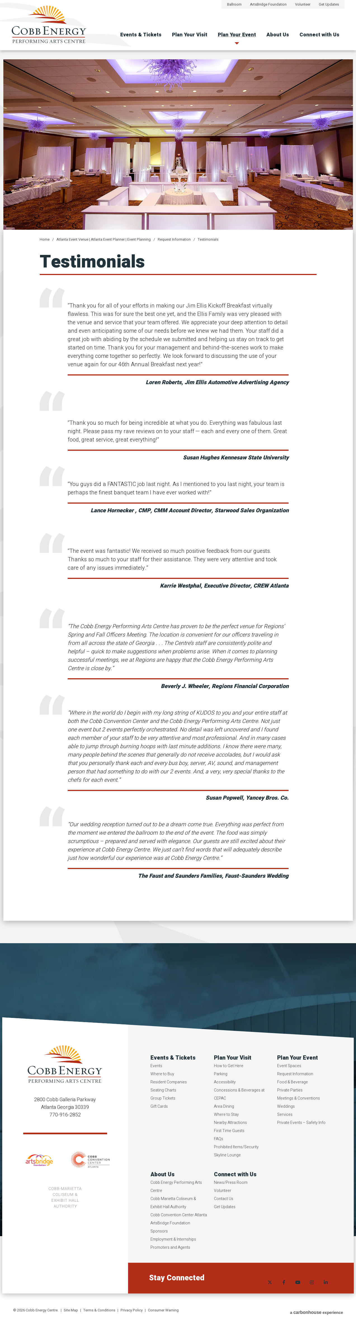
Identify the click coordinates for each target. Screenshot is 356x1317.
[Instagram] (311, 1290)
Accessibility (225, 1095)
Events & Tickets (140, 35)
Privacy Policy (132, 1310)
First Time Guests (229, 1143)
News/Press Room (230, 1195)
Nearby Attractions (230, 1135)
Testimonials (208, 239)
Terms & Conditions (99, 1310)
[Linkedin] (325, 1290)
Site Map (71, 1310)
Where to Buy (163, 1087)
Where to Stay (226, 1127)
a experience (316, 1310)
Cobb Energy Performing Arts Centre (176, 1199)
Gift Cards (159, 1119)
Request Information (174, 239)
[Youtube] (297, 1290)
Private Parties (290, 1103)
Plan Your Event (237, 35)
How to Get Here (228, 1078)
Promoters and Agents (171, 1260)
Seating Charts (164, 1103)
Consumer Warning (163, 1310)
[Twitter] (269, 1290)
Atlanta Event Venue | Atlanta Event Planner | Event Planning (103, 239)
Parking (220, 1087)
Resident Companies (169, 1095)
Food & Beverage (292, 1095)
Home (44, 239)
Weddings (286, 1119)
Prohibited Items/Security (236, 1160)
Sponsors (159, 1244)
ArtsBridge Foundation (268, 4)
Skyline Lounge (227, 1168)
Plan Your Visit (189, 35)
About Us (278, 35)
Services (285, 1127)
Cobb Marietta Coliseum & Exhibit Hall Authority (174, 1215)
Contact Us (223, 1211)
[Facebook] (283, 1290)
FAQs (218, 1151)
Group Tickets (163, 1111)
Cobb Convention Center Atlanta (179, 1228)
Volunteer (302, 4)
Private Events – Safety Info (301, 1135)
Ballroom (234, 4)
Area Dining (224, 1119)
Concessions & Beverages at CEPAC (239, 1107)
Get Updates (329, 4)
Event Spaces (289, 1078)
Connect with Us (319, 35)
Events (157, 1078)
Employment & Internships (174, 1252)
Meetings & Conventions (298, 1111)
